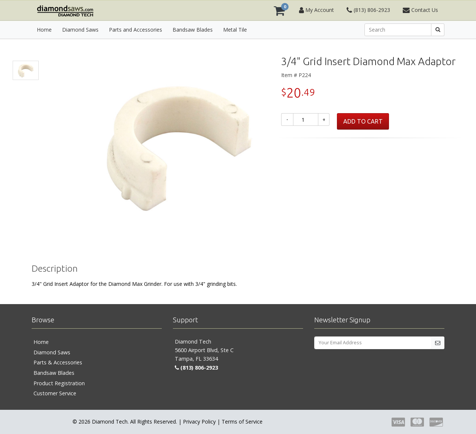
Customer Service (54, 393)
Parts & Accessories (57, 362)
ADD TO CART (363, 121)
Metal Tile (235, 29)
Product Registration (59, 383)
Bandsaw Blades (193, 29)
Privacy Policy (199, 421)
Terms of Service (242, 421)
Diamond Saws (80, 29)
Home (44, 29)
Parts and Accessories (135, 29)
